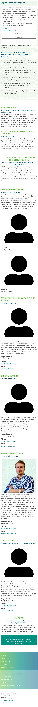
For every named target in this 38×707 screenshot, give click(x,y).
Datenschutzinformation (9, 30)
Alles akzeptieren (19, 33)
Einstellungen (19, 41)
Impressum (5, 28)
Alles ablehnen (19, 37)
